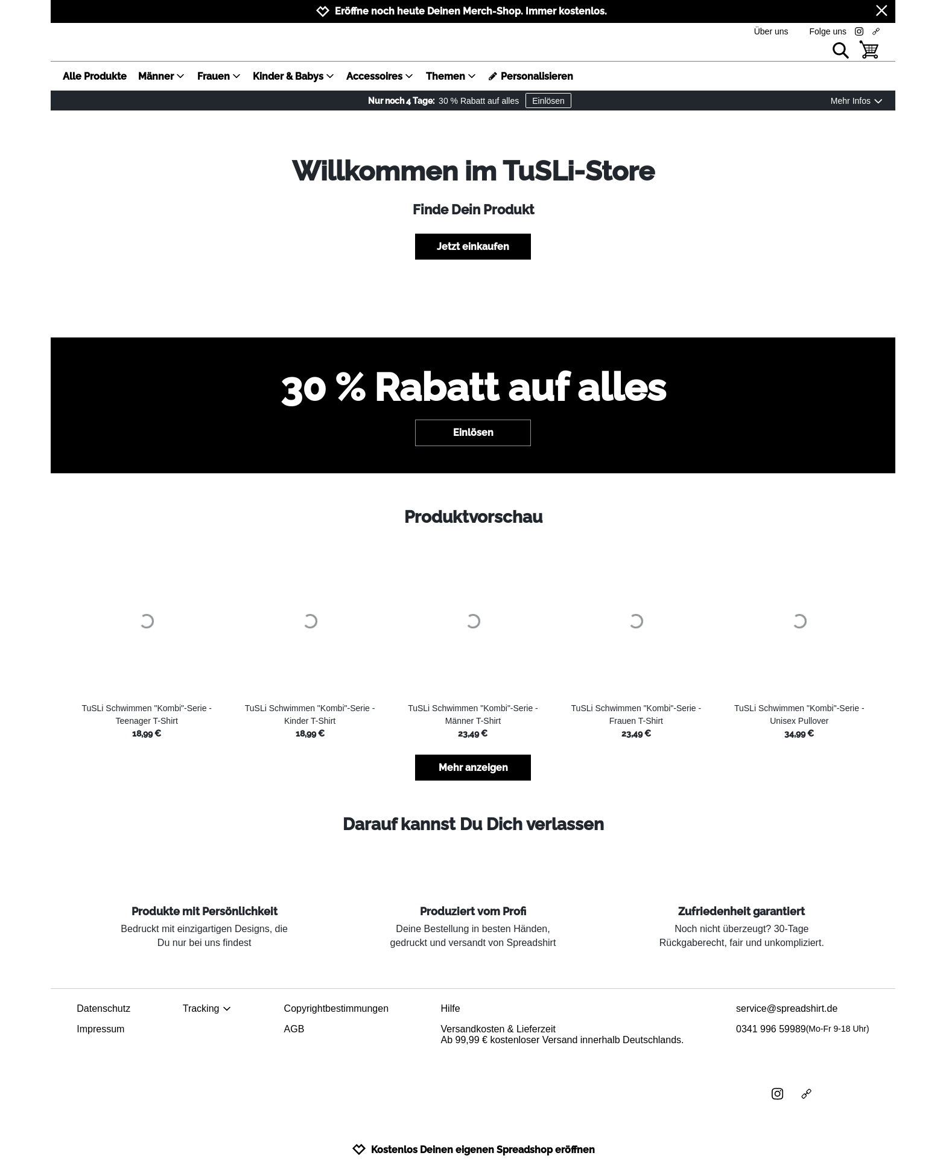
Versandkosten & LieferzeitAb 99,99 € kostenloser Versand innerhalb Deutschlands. (562, 1034)
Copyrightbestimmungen (336, 1008)
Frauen (219, 76)
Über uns (771, 31)
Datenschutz (103, 1008)
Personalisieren (530, 76)
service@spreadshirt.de (786, 1008)
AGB (294, 1029)
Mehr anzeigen (473, 767)
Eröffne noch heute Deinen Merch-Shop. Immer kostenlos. (471, 11)
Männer (161, 76)
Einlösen (548, 101)
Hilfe (450, 1008)
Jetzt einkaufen (473, 246)
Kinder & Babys (294, 76)
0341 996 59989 (802, 1029)
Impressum (100, 1029)
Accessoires (380, 76)
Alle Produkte (95, 76)
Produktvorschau (473, 517)
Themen (451, 76)
